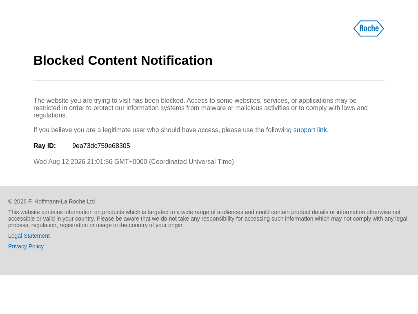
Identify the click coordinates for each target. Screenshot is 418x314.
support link (310, 129)
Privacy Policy (26, 246)
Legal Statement (29, 235)
